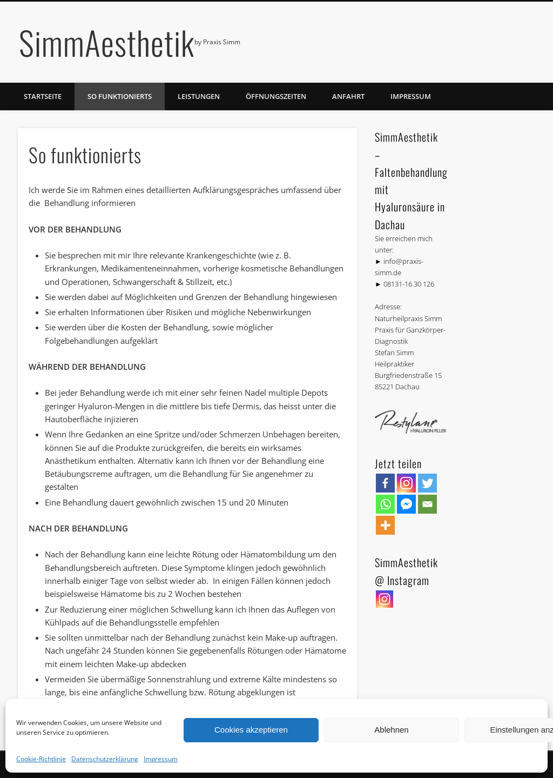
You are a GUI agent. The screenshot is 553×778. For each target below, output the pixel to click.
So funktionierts (119, 96)
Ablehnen (391, 729)
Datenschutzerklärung (104, 758)
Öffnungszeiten (276, 96)
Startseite (43, 96)
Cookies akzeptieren (251, 729)
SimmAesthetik (106, 42)
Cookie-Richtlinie (41, 758)
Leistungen (199, 96)
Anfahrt (348, 96)
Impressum (161, 758)
